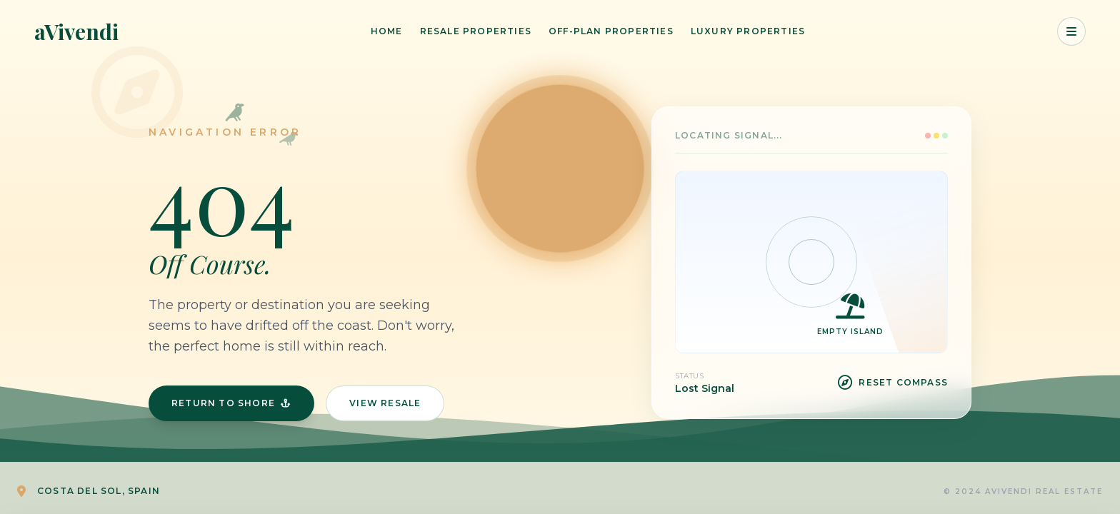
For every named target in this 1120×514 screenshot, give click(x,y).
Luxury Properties (748, 31)
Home (387, 31)
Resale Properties (475, 31)
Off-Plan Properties (611, 31)
